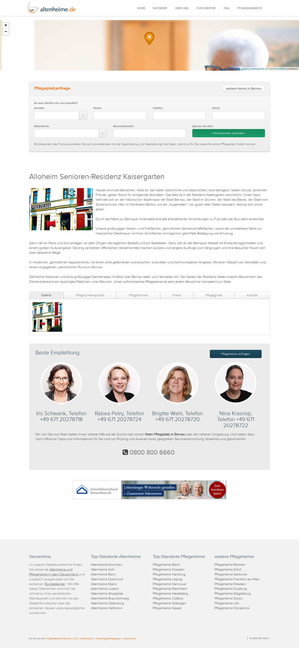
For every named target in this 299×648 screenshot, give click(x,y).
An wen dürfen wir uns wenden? (56, 103)
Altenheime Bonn (103, 575)
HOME (141, 8)
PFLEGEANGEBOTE (250, 8)
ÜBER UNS (182, 8)
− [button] (5, 32)
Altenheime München (106, 565)
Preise (176, 295)
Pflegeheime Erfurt (227, 570)
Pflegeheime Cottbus (168, 599)
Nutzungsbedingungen (108, 638)
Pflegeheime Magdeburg (232, 594)
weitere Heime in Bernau (243, 88)
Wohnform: (41, 126)
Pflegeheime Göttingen (169, 603)
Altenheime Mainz (104, 584)
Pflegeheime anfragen (235, 354)
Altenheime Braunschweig (110, 599)
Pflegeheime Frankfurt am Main (237, 579)
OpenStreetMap (277, 68)
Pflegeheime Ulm (226, 603)
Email (216, 108)
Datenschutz (87, 638)
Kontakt (252, 295)
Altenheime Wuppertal (107, 594)
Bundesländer (55, 584)
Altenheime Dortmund (107, 579)
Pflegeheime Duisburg (230, 589)
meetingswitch (257, 68)
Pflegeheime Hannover (169, 584)
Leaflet (244, 68)
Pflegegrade (214, 295)
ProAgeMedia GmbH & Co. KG (62, 638)
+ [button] (5, 26)
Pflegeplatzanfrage (52, 88)
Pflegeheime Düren (228, 599)
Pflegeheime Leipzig (167, 579)
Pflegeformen (138, 295)
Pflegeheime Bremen (229, 565)
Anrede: (39, 108)
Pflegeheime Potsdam (230, 584)
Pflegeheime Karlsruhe (230, 575)
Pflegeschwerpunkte (90, 295)
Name (97, 108)
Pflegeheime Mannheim (170, 589)
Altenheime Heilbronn (106, 608)
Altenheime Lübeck (105, 589)
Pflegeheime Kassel (167, 608)
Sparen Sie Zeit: (202, 126)
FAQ (226, 8)
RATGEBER (160, 8)
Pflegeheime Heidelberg (170, 594)
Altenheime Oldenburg (107, 603)
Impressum (129, 638)
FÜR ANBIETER (206, 8)
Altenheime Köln (103, 570)
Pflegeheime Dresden (168, 570)
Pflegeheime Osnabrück (232, 608)
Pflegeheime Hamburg (169, 575)
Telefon (158, 108)
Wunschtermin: (123, 126)
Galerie (46, 295)
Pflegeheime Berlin (166, 565)
